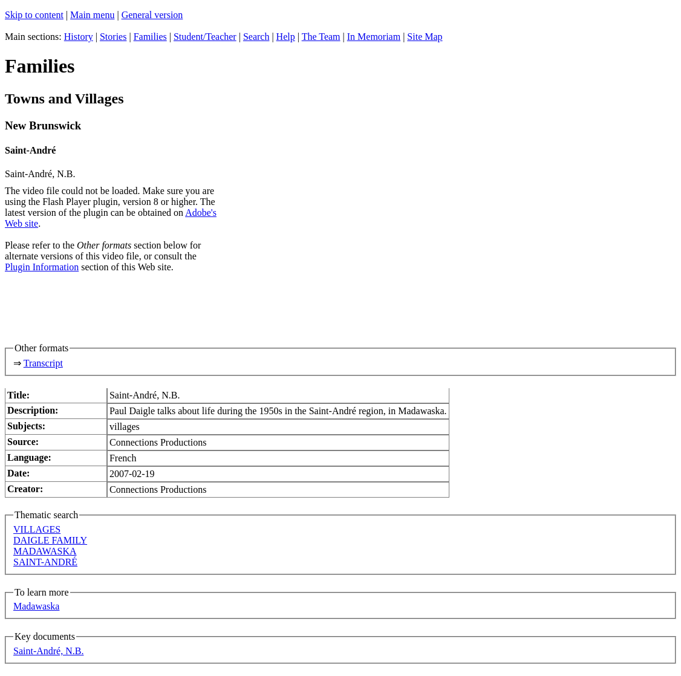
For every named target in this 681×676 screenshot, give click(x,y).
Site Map (424, 36)
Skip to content (34, 15)
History (78, 36)
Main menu (92, 15)
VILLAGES (36, 529)
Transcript (43, 363)
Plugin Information (42, 267)
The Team (321, 36)
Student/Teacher (205, 36)
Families (150, 36)
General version (152, 15)
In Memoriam (373, 36)
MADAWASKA (45, 551)
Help (285, 36)
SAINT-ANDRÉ (45, 562)
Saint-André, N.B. (48, 651)
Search (256, 36)
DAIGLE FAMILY (50, 540)
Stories (113, 36)
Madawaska (36, 606)
